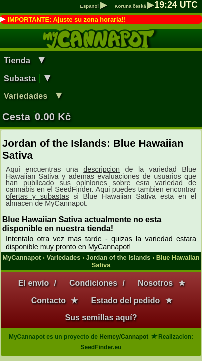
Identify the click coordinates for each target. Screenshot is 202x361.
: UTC (176, 5)
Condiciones (93, 283)
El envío (33, 283)
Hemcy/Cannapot (123, 336)
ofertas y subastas (37, 196)
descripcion (101, 169)
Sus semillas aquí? (101, 317)
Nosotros (155, 283)
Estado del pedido (125, 300)
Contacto (48, 300)
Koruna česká (134, 6)
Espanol (93, 6)
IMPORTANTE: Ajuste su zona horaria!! (66, 19)
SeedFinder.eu (100, 347)
